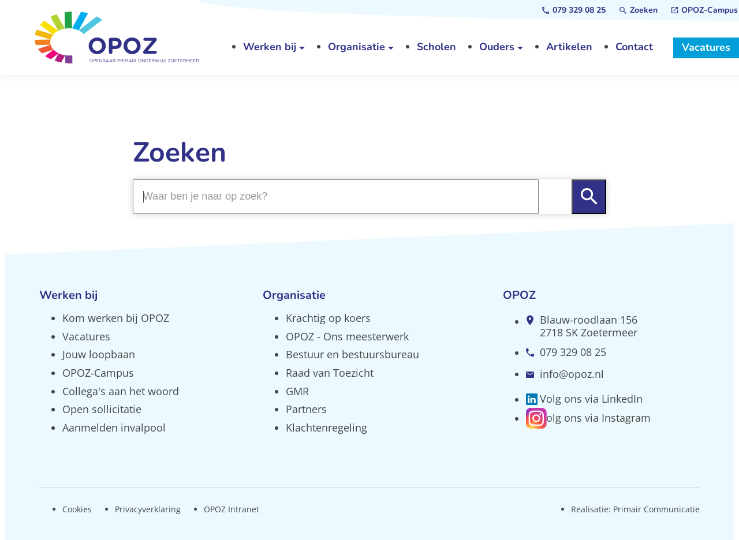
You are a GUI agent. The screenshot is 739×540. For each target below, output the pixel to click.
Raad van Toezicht (330, 373)
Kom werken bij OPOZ (115, 318)
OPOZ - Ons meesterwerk (347, 336)
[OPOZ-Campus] (704, 10)
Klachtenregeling (326, 427)
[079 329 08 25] (574, 10)
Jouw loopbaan (98, 354)
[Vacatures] (706, 48)
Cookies (77, 509)
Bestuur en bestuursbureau (352, 354)
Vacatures (86, 336)
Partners (306, 409)
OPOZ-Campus (98, 373)
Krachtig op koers (328, 318)
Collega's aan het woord (120, 391)
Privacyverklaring (148, 509)
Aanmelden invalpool (114, 427)
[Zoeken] (638, 10)
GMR (297, 391)
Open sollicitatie (101, 409)
